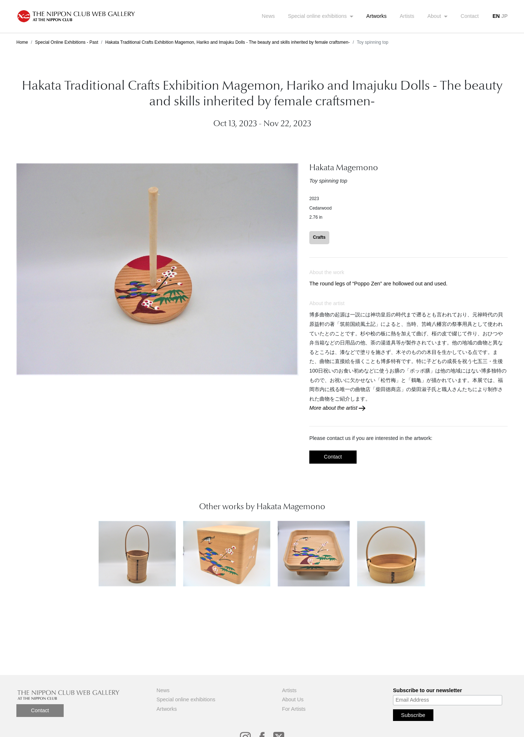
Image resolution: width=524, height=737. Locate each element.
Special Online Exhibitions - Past (66, 42)
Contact (470, 16)
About (435, 16)
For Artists (294, 709)
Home (22, 42)
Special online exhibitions (318, 16)
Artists (407, 16)
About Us (292, 699)
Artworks (376, 16)
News (268, 16)
